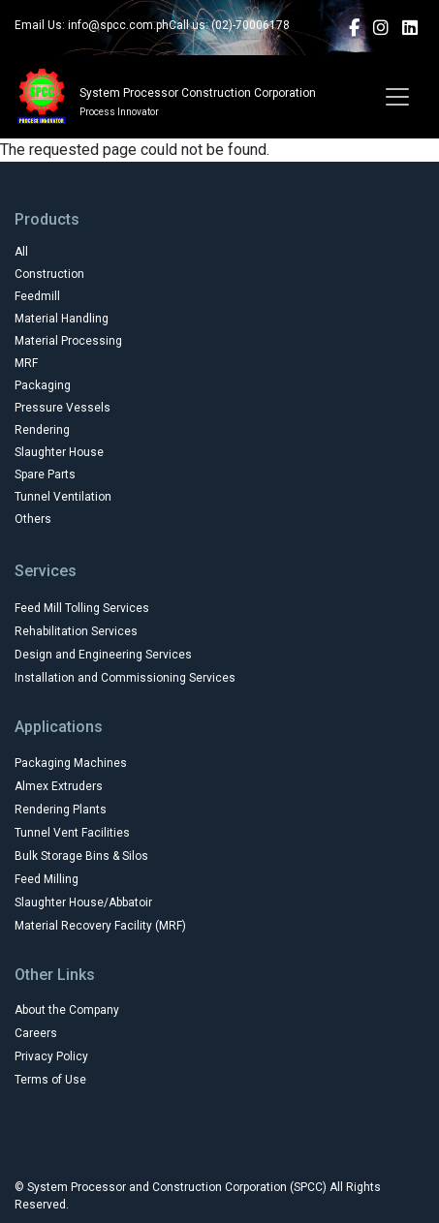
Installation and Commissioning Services (125, 678)
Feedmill (37, 296)
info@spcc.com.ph (118, 25)
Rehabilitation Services (76, 631)
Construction (49, 274)
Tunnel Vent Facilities (72, 833)
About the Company (67, 1010)
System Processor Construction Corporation (197, 93)
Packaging (43, 385)
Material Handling (62, 318)
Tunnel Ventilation (63, 497)
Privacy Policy (51, 1056)
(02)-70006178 (250, 25)
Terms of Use (50, 1079)
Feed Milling (46, 879)
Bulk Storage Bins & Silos (81, 856)
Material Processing (68, 341)
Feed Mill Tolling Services (82, 608)
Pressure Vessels (62, 407)
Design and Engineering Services (103, 654)
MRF (26, 363)
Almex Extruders (59, 786)
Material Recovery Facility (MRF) (100, 926)
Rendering (42, 430)
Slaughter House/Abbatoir (83, 902)
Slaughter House (59, 452)
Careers (36, 1033)
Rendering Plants (61, 809)
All (21, 252)
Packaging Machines (71, 763)
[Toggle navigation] (397, 96)
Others (33, 519)
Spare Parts (45, 474)
